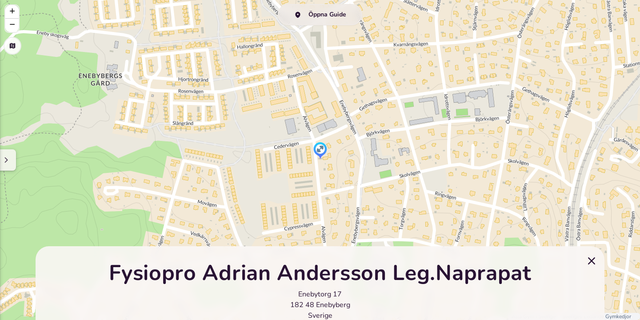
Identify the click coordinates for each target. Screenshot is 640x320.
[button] (320, 151)
